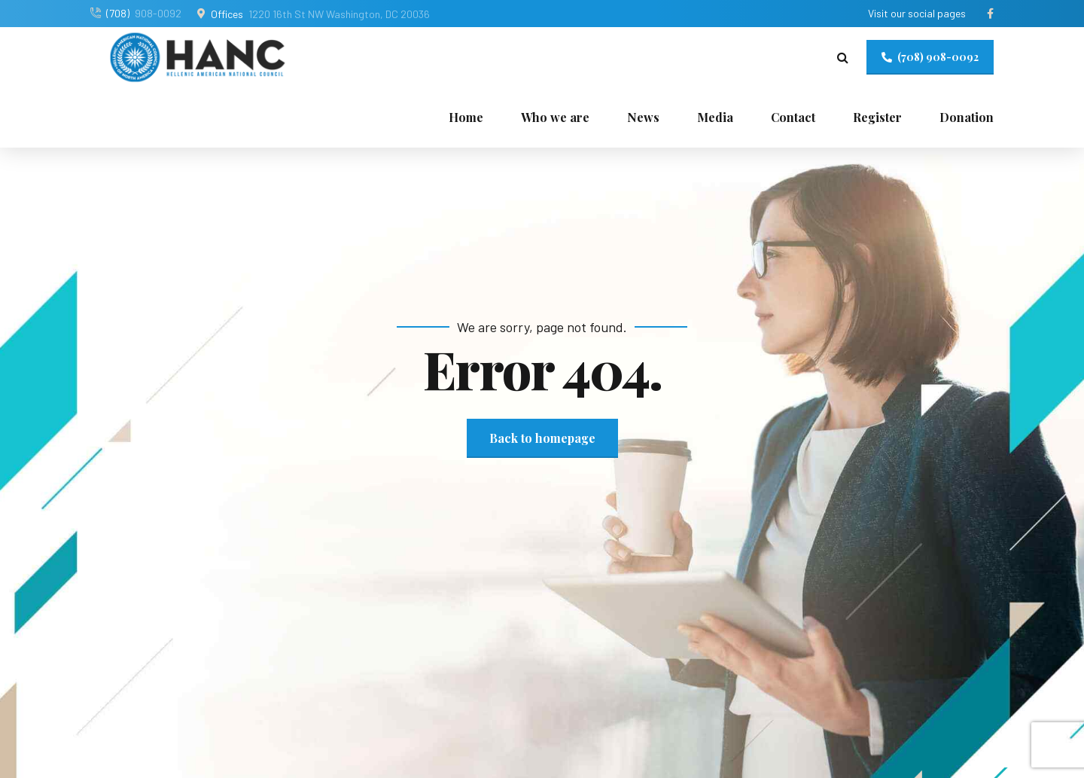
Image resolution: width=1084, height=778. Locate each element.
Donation (966, 117)
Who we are (555, 117)
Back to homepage (542, 438)
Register (877, 117)
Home (466, 117)
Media (715, 117)
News (643, 117)
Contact (793, 117)
